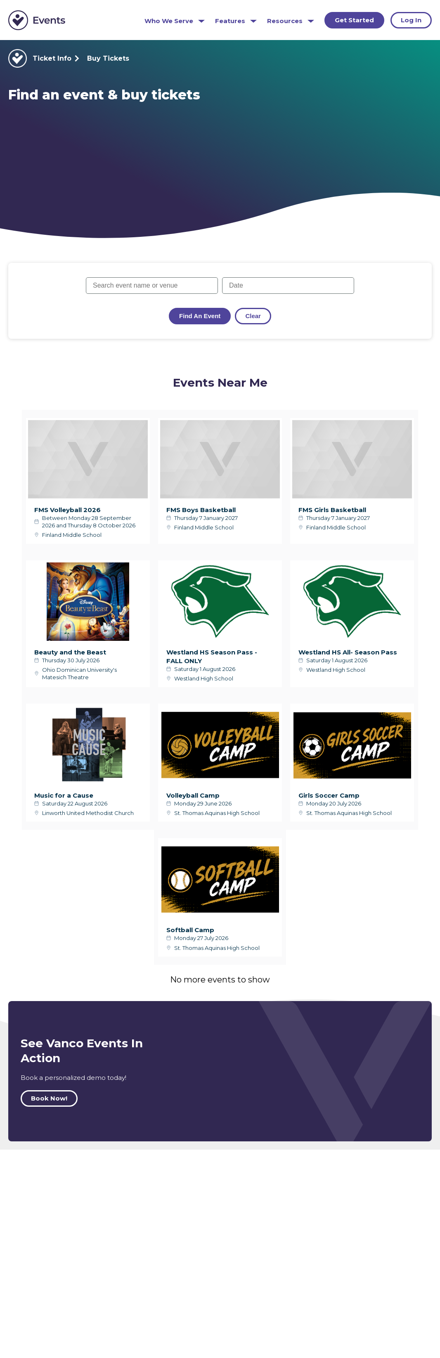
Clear (253, 315)
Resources (285, 21)
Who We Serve (168, 21)
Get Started (354, 20)
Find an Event (199, 315)
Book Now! (49, 1098)
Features (230, 21)
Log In (411, 20)
